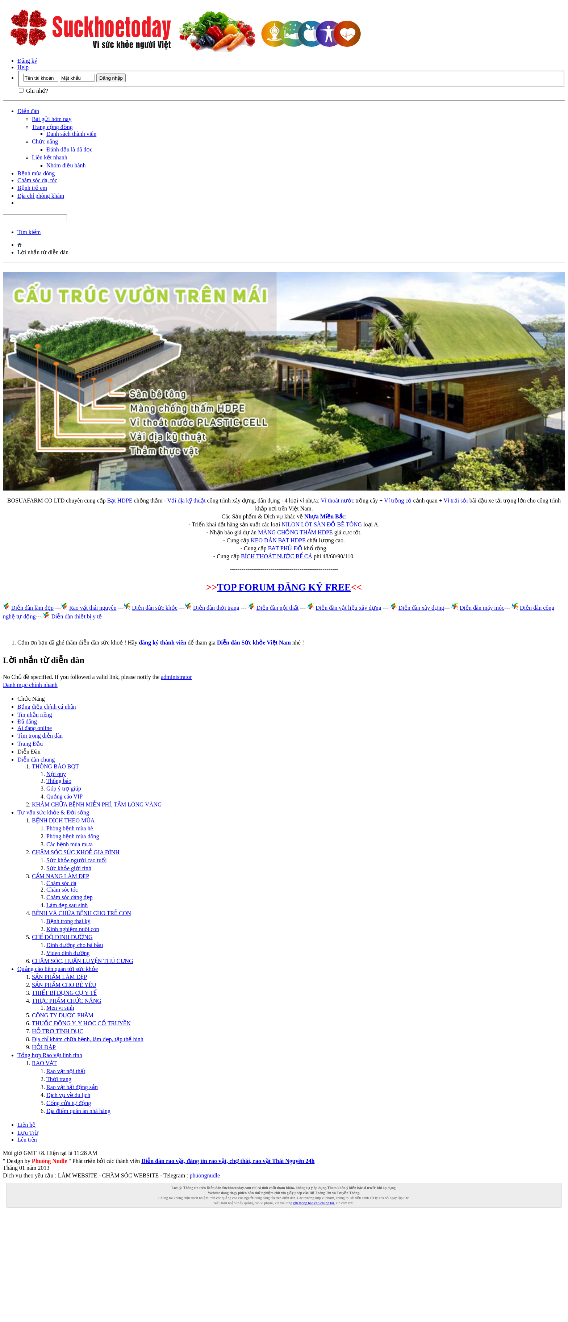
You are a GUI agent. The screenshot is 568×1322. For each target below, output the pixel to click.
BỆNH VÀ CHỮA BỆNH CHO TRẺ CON (81, 913)
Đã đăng (27, 721)
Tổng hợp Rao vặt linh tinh (49, 1055)
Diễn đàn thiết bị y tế (76, 616)
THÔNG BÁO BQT (55, 766)
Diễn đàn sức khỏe (155, 608)
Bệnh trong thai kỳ (68, 921)
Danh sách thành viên (71, 134)
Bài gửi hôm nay (51, 119)
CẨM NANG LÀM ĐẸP (60, 876)
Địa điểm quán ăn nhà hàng (78, 1111)
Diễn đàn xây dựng (421, 608)
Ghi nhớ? (33, 91)
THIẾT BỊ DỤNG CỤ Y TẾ (64, 993)
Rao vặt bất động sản (72, 1087)
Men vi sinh (60, 1008)
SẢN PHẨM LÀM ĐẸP (59, 977)
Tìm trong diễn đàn (40, 736)
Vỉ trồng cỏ (398, 500)
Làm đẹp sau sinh (67, 905)
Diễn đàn (28, 111)
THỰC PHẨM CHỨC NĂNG (66, 1001)
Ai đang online (34, 728)
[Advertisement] (284, 1268)
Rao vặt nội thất (65, 1071)
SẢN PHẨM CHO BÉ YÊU (64, 985)
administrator (176, 677)
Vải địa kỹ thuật (186, 500)
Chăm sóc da (61, 883)
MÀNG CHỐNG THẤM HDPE (295, 532)
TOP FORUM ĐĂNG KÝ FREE (284, 587)
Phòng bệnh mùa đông (72, 836)
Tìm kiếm (29, 232)
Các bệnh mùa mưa (69, 844)
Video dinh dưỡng (68, 953)
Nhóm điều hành (66, 165)
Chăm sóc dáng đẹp (69, 897)
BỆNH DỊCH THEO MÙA (63, 820)
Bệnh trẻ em (32, 188)
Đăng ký (27, 61)
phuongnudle (205, 1175)
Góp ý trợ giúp (63, 788)
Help (23, 67)
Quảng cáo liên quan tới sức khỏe (57, 969)
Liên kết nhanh (49, 157)
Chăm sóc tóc (62, 890)
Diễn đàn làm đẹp (32, 608)
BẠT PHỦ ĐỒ (285, 548)
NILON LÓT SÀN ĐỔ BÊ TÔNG (321, 524)
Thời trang (58, 1079)
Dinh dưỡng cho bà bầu (74, 945)
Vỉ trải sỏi (455, 500)
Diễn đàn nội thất (277, 608)
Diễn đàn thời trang (216, 608)
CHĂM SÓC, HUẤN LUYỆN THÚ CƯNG (82, 961)
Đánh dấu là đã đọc (69, 149)
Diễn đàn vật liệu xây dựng (348, 608)
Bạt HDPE (120, 500)
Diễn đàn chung (36, 759)
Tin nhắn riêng (34, 715)
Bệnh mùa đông (36, 173)
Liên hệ (26, 1125)
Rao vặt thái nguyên (92, 608)
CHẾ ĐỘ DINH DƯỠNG (62, 937)
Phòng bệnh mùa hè (69, 828)
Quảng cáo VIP (64, 796)
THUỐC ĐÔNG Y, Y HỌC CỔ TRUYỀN (81, 1023)
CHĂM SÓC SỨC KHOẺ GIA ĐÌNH (76, 852)
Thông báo (58, 781)
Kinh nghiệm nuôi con (72, 929)
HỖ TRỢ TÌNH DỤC (57, 1031)
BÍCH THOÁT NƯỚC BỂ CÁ (276, 556)
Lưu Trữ (27, 1133)
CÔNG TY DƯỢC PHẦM (62, 1015)
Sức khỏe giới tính (68, 868)
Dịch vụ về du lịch (68, 1095)
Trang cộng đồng (52, 127)
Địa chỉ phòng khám (40, 196)
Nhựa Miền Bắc (324, 516)
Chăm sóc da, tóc (37, 180)
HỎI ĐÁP (44, 1047)
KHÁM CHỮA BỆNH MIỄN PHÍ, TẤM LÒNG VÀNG (97, 804)
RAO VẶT (44, 1063)
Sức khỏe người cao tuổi (76, 860)
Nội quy (56, 774)
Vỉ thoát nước (337, 500)
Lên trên (27, 1140)
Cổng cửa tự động (68, 1103)
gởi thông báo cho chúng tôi (313, 1203)
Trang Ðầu (30, 744)
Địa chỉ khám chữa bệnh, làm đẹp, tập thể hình (87, 1039)
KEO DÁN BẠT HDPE (278, 540)
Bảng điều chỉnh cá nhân (46, 707)
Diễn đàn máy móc (482, 608)
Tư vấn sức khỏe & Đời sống (53, 812)
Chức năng (45, 141)
